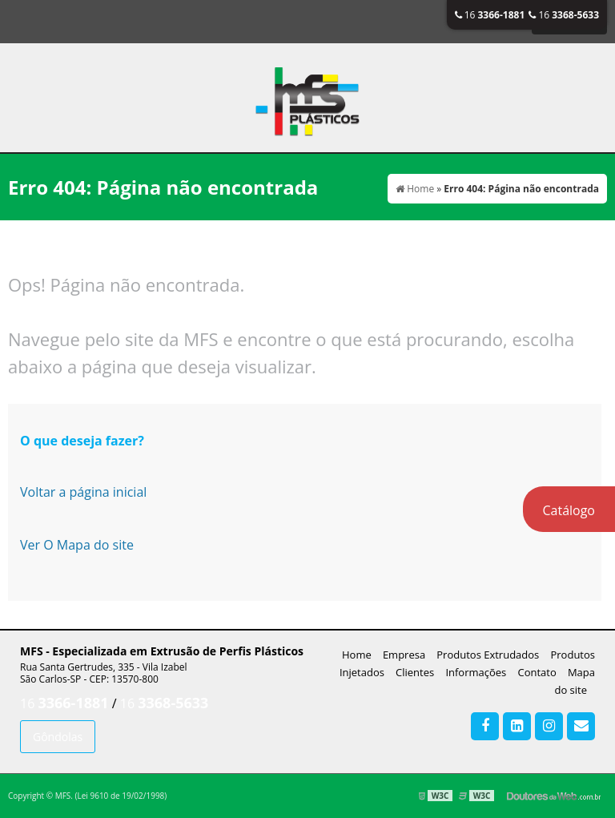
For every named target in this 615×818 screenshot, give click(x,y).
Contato (536, 672)
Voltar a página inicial (83, 492)
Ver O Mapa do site (77, 545)
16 (490, 15)
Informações (475, 672)
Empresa (404, 654)
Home (357, 654)
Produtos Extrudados (487, 654)
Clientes (415, 672)
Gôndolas (57, 736)
